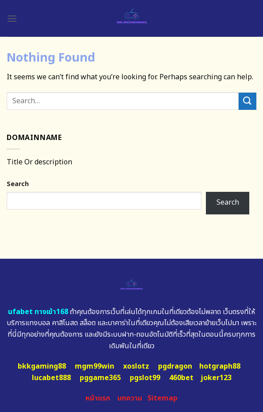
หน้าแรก (97, 398)
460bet (181, 378)
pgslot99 (145, 378)
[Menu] (12, 18)
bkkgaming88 (42, 366)
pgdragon (175, 366)
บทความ (129, 398)
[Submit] (247, 101)
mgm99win (94, 366)
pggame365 (100, 378)
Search (18, 184)
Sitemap (162, 398)
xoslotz (136, 366)
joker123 (216, 378)
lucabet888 (51, 378)
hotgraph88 (219, 366)
